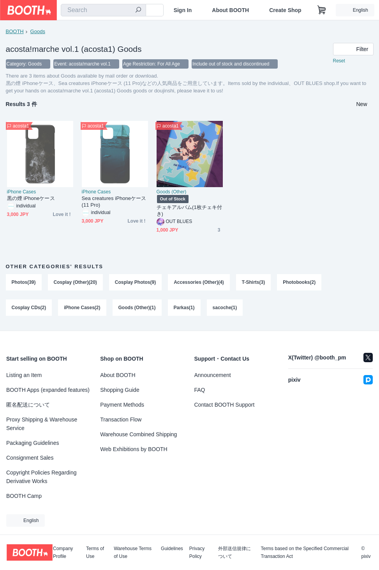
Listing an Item (24, 375)
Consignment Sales (29, 458)
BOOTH (15, 31)
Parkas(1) (184, 308)
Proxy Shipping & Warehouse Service (41, 423)
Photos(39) (24, 282)
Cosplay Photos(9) (135, 282)
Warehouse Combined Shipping (138, 434)
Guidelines (172, 548)
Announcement (212, 375)
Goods (37, 31)
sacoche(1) (225, 308)
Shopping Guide (119, 390)
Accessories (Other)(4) (199, 282)
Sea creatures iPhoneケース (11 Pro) (114, 201)
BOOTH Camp (24, 496)
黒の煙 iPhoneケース (31, 198)
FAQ (199, 390)
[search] (138, 10)
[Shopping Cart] (322, 10)
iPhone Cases (21, 191)
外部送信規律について (234, 552)
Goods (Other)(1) (137, 308)
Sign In (183, 10)
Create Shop (285, 10)
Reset (339, 61)
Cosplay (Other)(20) (75, 282)
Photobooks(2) (299, 282)
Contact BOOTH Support (224, 405)
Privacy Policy (196, 552)
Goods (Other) (172, 191)
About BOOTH (230, 10)
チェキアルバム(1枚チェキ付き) (189, 210)
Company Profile (63, 552)
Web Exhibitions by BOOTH (133, 449)
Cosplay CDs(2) (29, 308)
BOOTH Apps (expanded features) (48, 390)
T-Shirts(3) (253, 282)
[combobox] (103, 10)
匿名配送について (28, 405)
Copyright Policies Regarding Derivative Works (41, 476)
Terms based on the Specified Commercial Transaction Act (304, 552)
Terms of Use (95, 552)
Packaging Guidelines (32, 443)
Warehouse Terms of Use (133, 552)
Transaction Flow (120, 419)
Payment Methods (122, 405)
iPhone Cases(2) (82, 308)
